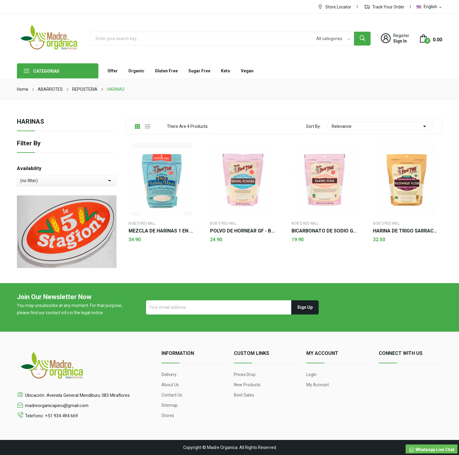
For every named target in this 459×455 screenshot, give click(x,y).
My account (317, 384)
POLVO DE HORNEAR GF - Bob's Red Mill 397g (243, 231)
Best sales (244, 395)
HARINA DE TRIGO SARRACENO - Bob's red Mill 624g (406, 231)
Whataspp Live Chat (431, 450)
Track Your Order (384, 6)
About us (170, 384)
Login (311, 374)
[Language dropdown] (429, 6)
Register (401, 35)
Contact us (171, 395)
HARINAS (30, 121)
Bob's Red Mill (142, 223)
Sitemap (169, 405)
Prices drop (245, 374)
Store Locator (334, 6)
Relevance (380, 126)
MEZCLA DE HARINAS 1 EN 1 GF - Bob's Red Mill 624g (162, 231)
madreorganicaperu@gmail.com (56, 405)
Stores (167, 415)
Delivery (169, 374)
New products (247, 384)
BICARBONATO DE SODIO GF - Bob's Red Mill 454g (325, 231)
